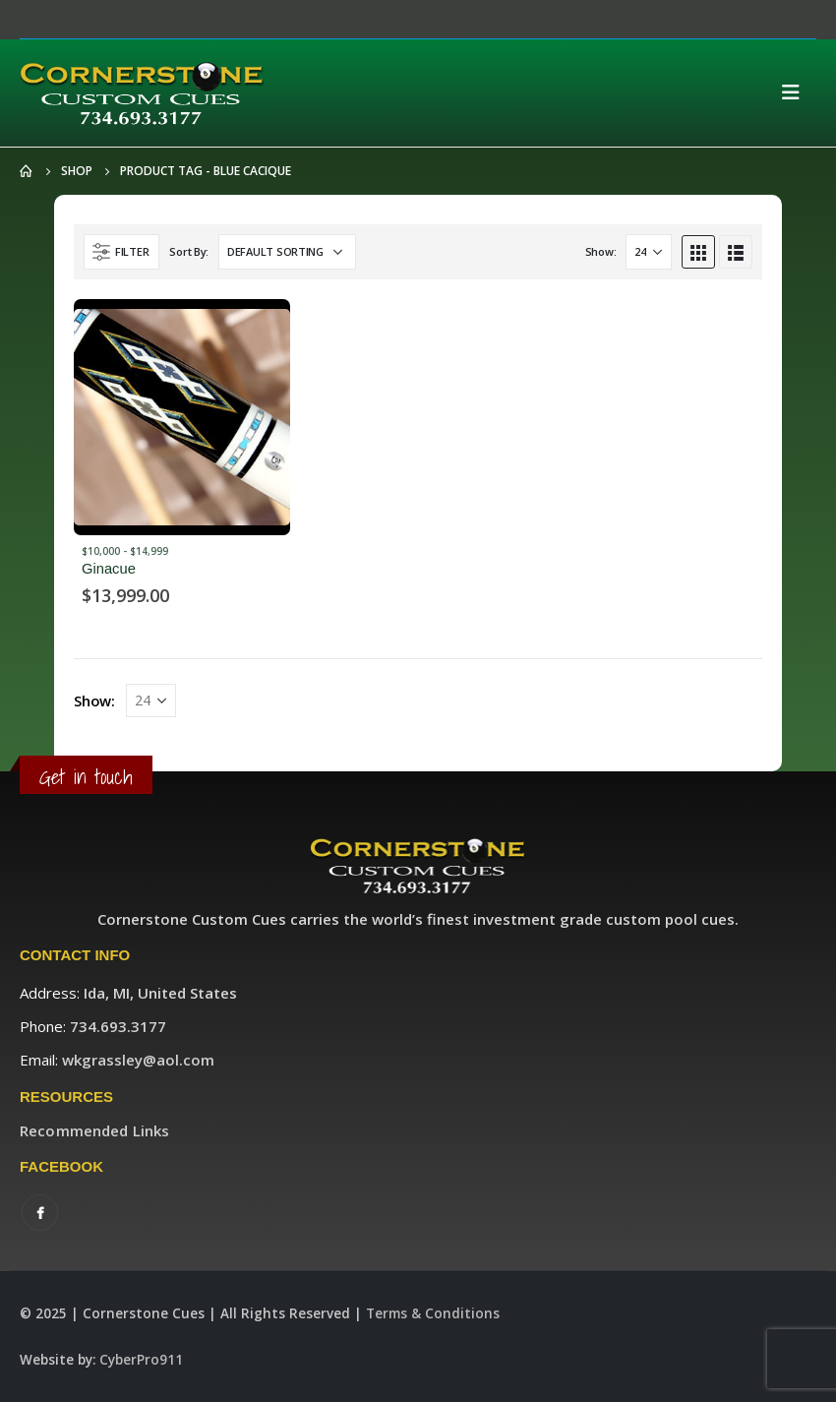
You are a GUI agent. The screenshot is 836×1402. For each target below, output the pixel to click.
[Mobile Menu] (796, 92)
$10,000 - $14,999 (125, 551)
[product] (182, 417)
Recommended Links (94, 1130)
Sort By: (189, 251)
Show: (601, 251)
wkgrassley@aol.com (138, 1059)
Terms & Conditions (433, 1313)
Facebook (40, 1212)
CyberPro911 (141, 1360)
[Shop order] (287, 252)
